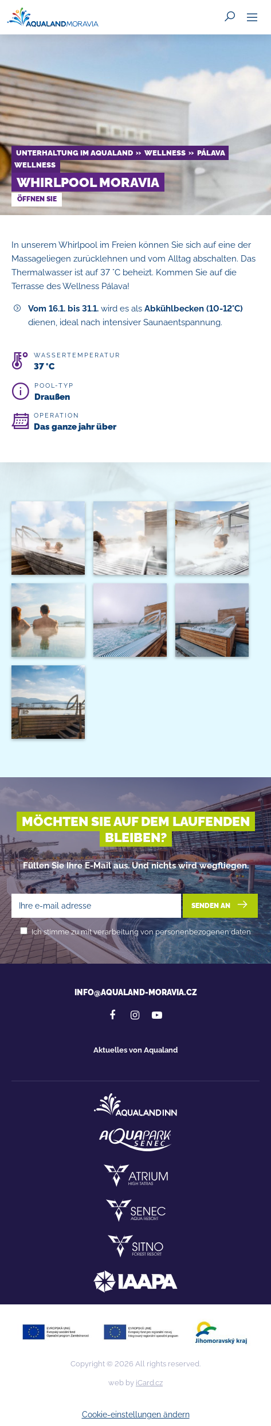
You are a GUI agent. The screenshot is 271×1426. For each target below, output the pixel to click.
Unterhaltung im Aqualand (74, 153)
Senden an (220, 904)
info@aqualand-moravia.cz (135, 992)
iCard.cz (149, 1382)
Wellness (165, 153)
